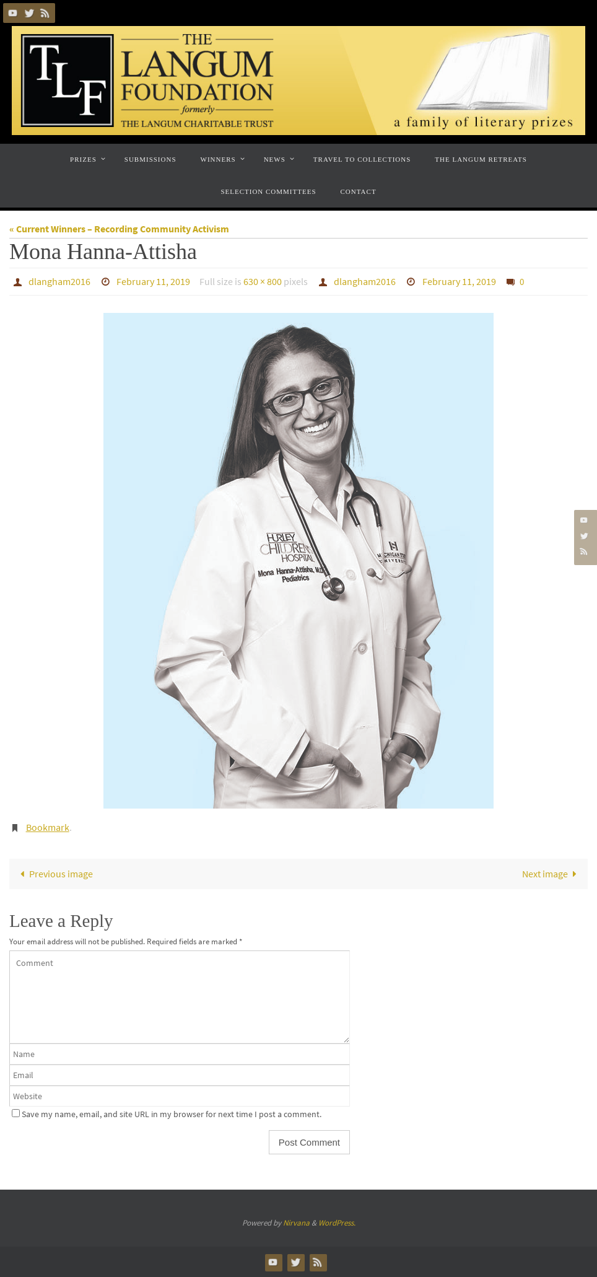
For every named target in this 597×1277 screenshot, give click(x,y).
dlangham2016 (59, 281)
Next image (552, 873)
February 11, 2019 (153, 281)
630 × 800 (262, 281)
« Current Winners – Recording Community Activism (119, 228)
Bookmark (47, 827)
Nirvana (296, 1223)
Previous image (53, 873)
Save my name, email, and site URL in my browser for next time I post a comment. (171, 1114)
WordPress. (336, 1223)
